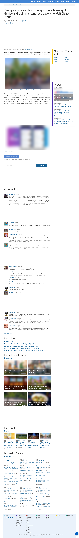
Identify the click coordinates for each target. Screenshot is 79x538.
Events (27, 522)
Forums (39, 1)
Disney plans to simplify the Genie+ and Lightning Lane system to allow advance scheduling (23, 89)
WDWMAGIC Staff (28, 49)
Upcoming (50, 1)
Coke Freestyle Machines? (9, 490)
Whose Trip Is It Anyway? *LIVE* (42, 490)
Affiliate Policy (19, 525)
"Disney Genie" (23, 21)
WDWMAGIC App (70, 515)
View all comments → (8, 191)
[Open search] (76, 533)
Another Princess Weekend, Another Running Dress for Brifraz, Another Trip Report (43, 495)
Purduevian (11, 222)
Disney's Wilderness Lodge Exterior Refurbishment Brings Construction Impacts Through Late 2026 (43, 474)
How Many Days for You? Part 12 (26, 490)
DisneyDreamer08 (13, 266)
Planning (56, 1)
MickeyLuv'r (12, 194)
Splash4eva (11, 272)
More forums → (9, 456)
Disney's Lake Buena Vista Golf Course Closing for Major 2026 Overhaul (21, 344)
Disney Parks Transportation (26, 467)
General (24, 460)
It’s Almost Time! (39, 499)
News (44, 1)
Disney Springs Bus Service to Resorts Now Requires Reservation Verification (11, 469)
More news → (8, 341)
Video (47, 518)
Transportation (29, 530)
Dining (7, 488)
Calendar (28, 518)
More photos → (9, 358)
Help (37, 518)
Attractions (28, 517)
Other (10, 4)
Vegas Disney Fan (13, 234)
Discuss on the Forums (12, 156)
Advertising (18, 517)
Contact (73, 1)
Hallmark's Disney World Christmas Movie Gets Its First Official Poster (21, 346)
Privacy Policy (19, 520)
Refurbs (66, 57)
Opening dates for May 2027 (26, 493)
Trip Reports (41, 488)
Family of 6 (38, 470)
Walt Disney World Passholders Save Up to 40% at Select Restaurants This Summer (8, 444)
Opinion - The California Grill (9, 501)
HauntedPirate (12, 229)
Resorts (40, 460)
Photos (62, 1)
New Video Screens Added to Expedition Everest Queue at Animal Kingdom (11, 478)
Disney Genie (15, 4)
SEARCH (58, 515)
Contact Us (18, 518)
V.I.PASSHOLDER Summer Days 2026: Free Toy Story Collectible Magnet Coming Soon (25, 350)
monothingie (12, 325)
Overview (56, 57)
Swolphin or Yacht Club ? (41, 462)
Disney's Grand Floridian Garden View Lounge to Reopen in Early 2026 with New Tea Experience (10, 507)
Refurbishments (29, 525)
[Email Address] (20, 165)
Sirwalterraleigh (12, 287)
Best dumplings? (7, 498)
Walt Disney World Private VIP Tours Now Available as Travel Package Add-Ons (23, 348)
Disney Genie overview (9, 151)
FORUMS (38, 515)
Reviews (67, 59)
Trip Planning (25, 488)
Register (38, 517)
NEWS (48, 515)
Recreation (28, 524)
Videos (67, 1)
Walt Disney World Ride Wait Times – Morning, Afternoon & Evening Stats (11, 483)
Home (6, 4)
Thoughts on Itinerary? (24, 505)
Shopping (28, 529)
